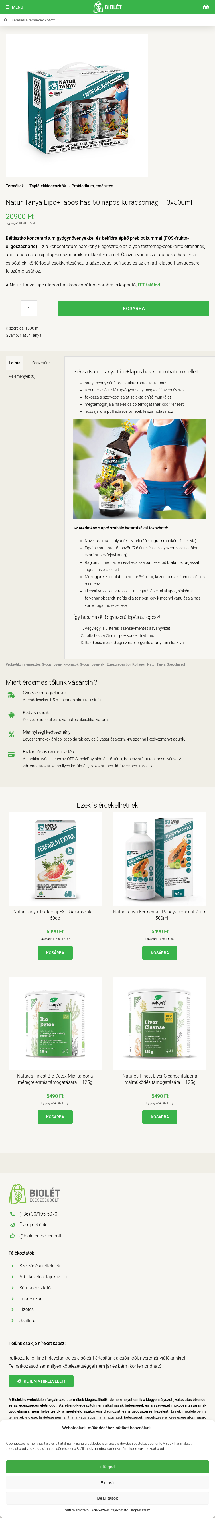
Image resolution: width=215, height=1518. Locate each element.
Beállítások (107, 1498)
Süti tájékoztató (77, 1510)
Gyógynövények (92, 664)
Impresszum (140, 1510)
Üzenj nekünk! (33, 1225)
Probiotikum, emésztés (92, 186)
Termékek (15, 186)
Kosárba (134, 308)
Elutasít (107, 1482)
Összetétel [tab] (41, 363)
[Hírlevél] (41, 1381)
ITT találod (149, 285)
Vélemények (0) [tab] (22, 376)
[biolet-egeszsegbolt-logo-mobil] (107, 3)
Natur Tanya (156, 664)
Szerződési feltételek (39, 1266)
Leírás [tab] (14, 363)
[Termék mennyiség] (29, 308)
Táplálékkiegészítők (47, 186)
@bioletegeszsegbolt (40, 1236)
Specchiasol (176, 664)
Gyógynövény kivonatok (60, 664)
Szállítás (27, 1320)
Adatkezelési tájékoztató (110, 1510)
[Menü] (14, 7)
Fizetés (26, 1309)
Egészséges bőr (119, 664)
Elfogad (107, 1466)
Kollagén (139, 664)
